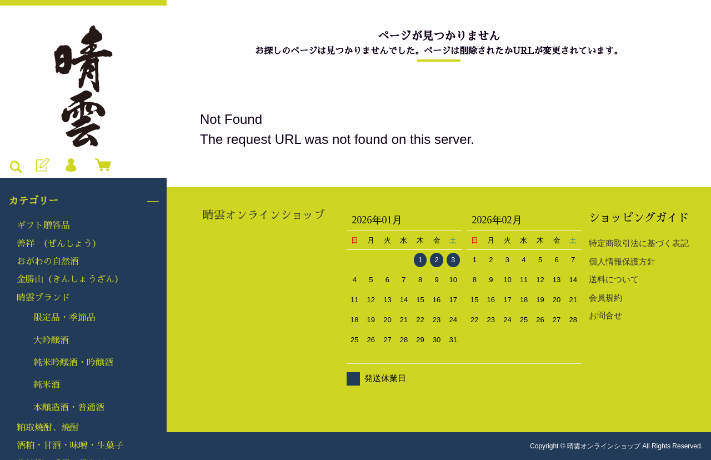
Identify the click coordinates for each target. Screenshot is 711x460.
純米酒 (46, 385)
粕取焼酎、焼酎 (48, 427)
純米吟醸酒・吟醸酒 (73, 362)
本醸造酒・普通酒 (68, 407)
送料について (614, 279)
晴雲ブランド (43, 297)
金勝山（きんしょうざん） (70, 279)
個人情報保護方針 (622, 261)
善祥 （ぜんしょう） (59, 243)
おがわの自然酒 (48, 261)
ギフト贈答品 (43, 225)
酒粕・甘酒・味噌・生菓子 (70, 445)
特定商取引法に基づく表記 (639, 243)
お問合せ (605, 315)
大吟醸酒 (51, 340)
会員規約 (605, 297)
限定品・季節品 (64, 317)
